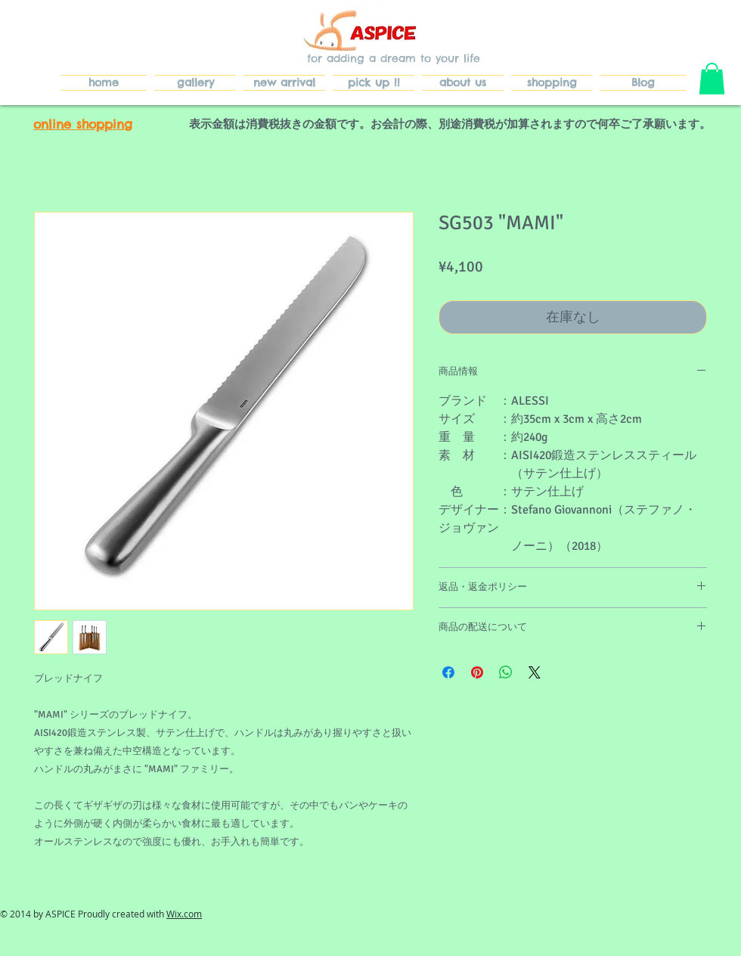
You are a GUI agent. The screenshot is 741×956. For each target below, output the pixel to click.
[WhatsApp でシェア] (506, 672)
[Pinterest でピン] (477, 672)
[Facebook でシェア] (448, 672)
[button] (712, 79)
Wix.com (184, 914)
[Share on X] (535, 672)
